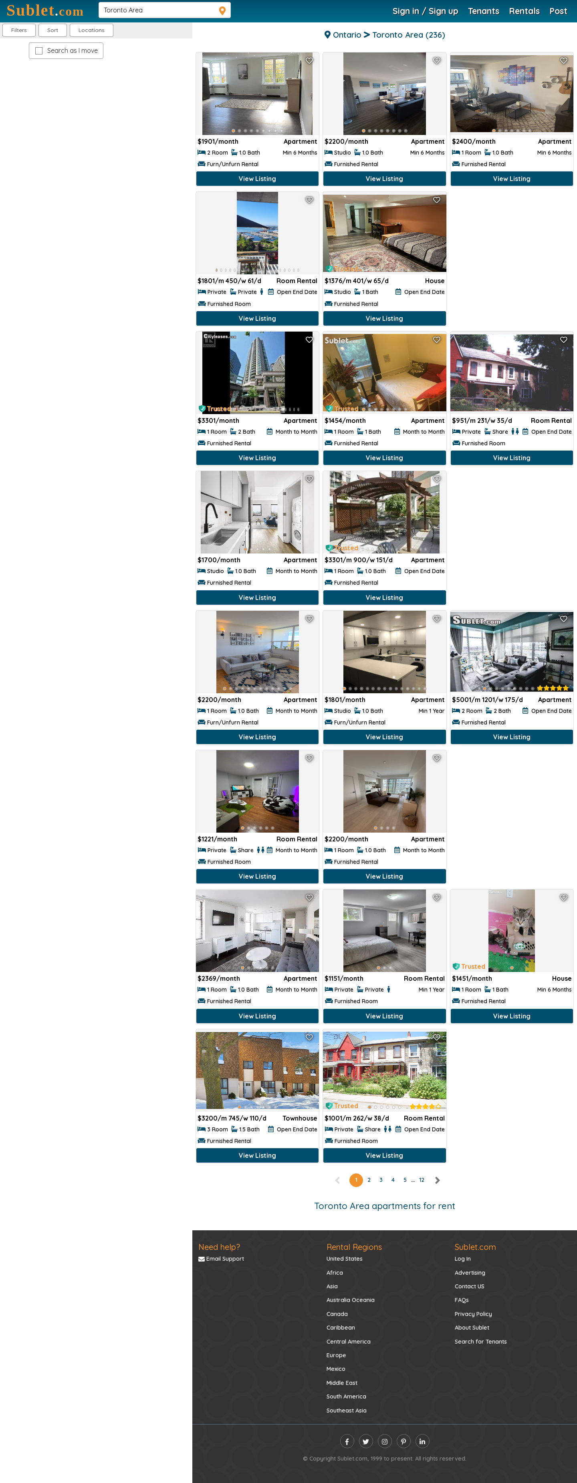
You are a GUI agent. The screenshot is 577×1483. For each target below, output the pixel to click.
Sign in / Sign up (425, 11)
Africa (335, 1272)
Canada (337, 1314)
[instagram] (385, 1441)
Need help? (219, 1247)
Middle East (342, 1382)
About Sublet (472, 1327)
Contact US (469, 1286)
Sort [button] (52, 30)
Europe (336, 1355)
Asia (332, 1286)
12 (421, 1179)
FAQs (462, 1300)
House (435, 281)
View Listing (257, 179)
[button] (91, 30)
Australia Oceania (351, 1300)
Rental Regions (354, 1247)
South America (346, 1396)
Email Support (221, 1258)
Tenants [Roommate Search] (483, 11)
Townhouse (299, 1118)
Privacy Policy (473, 1314)
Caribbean (341, 1327)
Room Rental (296, 281)
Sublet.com (475, 1247)
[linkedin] (423, 1441)
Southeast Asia (347, 1410)
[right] (437, 1180)
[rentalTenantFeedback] (553, 688)
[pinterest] (404, 1441)
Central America (349, 1341)
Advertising (470, 1272)
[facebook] (347, 1441)
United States (345, 1258)
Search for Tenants (481, 1341)
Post (558, 11)
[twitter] (366, 1441)
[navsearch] (165, 10)
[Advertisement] (511, 247)
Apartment (300, 141)
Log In (463, 1258)
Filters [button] (19, 30)
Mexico (336, 1368)
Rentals (524, 11)
